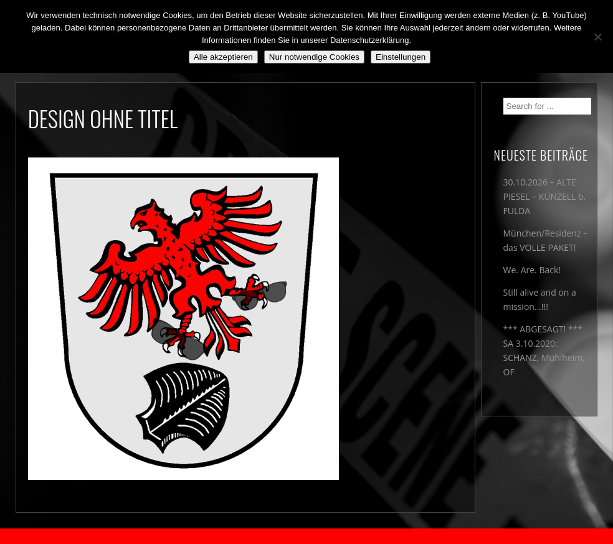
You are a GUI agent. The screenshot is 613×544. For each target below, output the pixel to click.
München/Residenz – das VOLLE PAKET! (545, 240)
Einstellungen (400, 57)
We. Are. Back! (532, 270)
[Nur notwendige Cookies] (597, 36)
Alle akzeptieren (223, 57)
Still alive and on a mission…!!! (539, 299)
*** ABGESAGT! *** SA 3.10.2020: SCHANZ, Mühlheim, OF (544, 350)
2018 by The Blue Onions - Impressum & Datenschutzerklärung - (306, 536)
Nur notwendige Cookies (314, 57)
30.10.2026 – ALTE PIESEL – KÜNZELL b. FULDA (544, 196)
